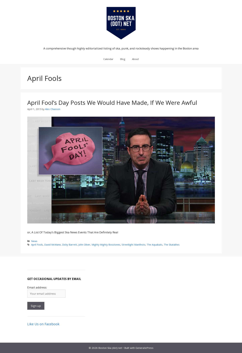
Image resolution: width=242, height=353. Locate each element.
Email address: (37, 287)
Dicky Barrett (69, 244)
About (135, 59)
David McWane (52, 244)
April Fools (37, 244)
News (34, 241)
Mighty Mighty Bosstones (106, 244)
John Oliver (84, 244)
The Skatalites (172, 244)
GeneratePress (144, 347)
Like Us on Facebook (43, 324)
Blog (122, 59)
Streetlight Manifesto (133, 244)
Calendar (108, 59)
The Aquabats (154, 244)
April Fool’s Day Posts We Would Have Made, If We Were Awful (112, 102)
